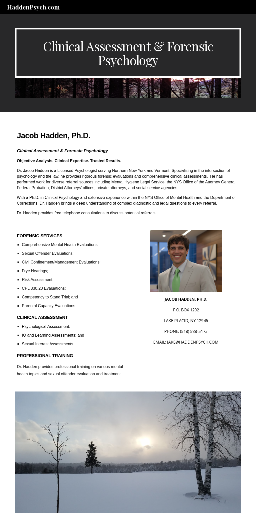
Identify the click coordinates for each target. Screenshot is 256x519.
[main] (128, 53)
